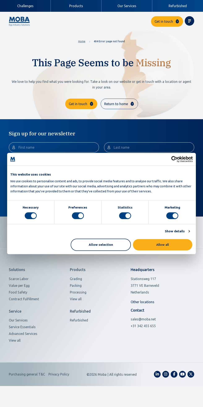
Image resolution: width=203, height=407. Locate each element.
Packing (76, 300)
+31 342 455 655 (143, 340)
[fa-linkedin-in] (157, 388)
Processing (78, 306)
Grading (76, 293)
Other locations (142, 316)
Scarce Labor (19, 293)
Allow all (162, 244)
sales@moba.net (143, 334)
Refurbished (178, 6)
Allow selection (101, 244)
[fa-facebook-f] (174, 388)
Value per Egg (19, 300)
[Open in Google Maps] (157, 300)
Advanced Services (23, 348)
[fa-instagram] (165, 388)
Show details (175, 231)
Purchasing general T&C (27, 389)
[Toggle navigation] (189, 21)
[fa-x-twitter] (190, 388)
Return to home (116, 104)
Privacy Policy (58, 389)
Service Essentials (22, 341)
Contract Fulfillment (24, 313)
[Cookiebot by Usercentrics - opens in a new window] (174, 159)
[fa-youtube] (182, 388)
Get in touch (164, 21)
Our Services (126, 6)
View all (76, 313)
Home (81, 41)
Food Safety (18, 306)
